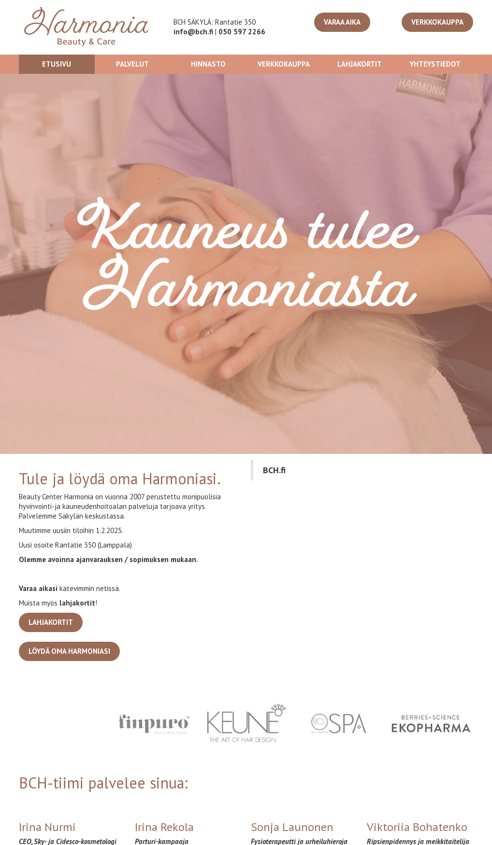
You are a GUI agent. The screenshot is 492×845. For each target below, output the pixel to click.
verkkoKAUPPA (284, 64)
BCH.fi (274, 470)
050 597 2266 (241, 31)
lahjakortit (77, 602)
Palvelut (132, 64)
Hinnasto (208, 64)
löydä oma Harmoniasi (69, 651)
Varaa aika (342, 22)
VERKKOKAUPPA (437, 22)
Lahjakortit (359, 64)
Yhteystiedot (435, 64)
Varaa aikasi (38, 588)
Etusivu (56, 64)
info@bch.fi (193, 31)
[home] (86, 27)
